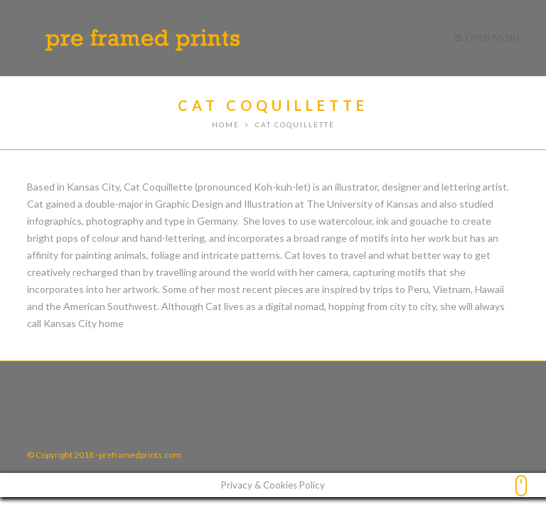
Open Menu (486, 37)
